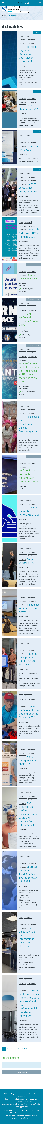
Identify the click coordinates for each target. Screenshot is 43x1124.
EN (40, 3)
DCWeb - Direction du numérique (20, 1113)
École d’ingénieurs (13, 7)
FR (37, 3)
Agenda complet (21, 1072)
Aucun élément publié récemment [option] (16, 1065)
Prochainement (10, 1057)
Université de (21, 12)
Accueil (4, 15)
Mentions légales (23, 1116)
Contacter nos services (10, 1104)
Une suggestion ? (21, 1107)
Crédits (34, 1116)
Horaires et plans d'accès (30, 1104)
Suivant (24, 1049)
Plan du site (10, 1116)
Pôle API (7, 1099)
